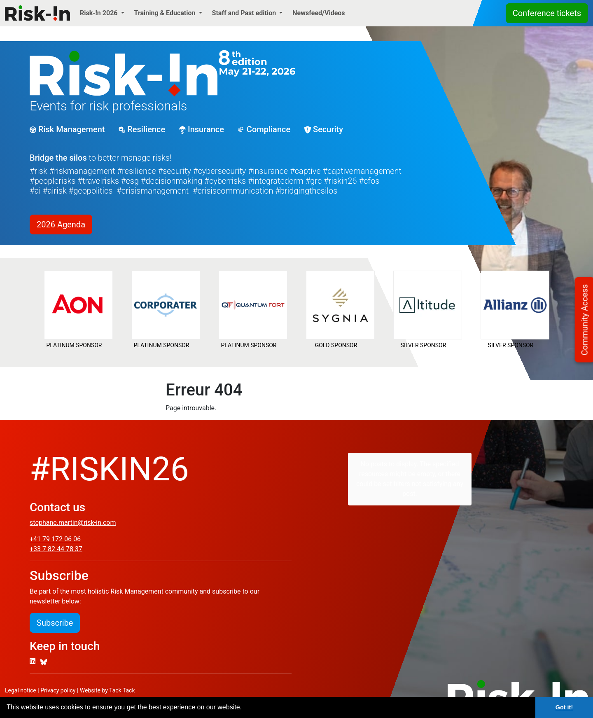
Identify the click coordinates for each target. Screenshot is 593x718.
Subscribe (55, 623)
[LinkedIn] (32, 661)
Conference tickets (547, 13)
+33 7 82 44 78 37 (56, 549)
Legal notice (20, 690)
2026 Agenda (61, 224)
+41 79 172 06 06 (55, 539)
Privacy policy (57, 690)
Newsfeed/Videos (318, 13)
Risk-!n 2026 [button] (99, 13)
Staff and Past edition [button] (245, 13)
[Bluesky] (43, 661)
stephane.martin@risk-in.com (73, 522)
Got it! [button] (564, 707)
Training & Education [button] (165, 13)
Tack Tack (122, 690)
